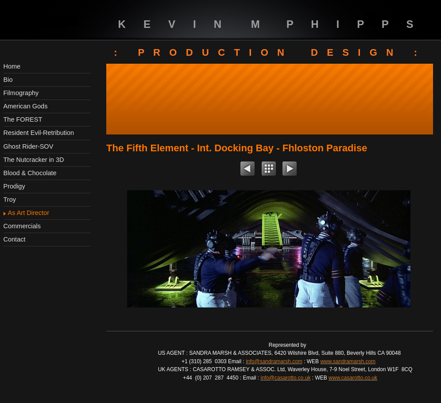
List (269, 169)
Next (290, 169)
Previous (247, 169)
